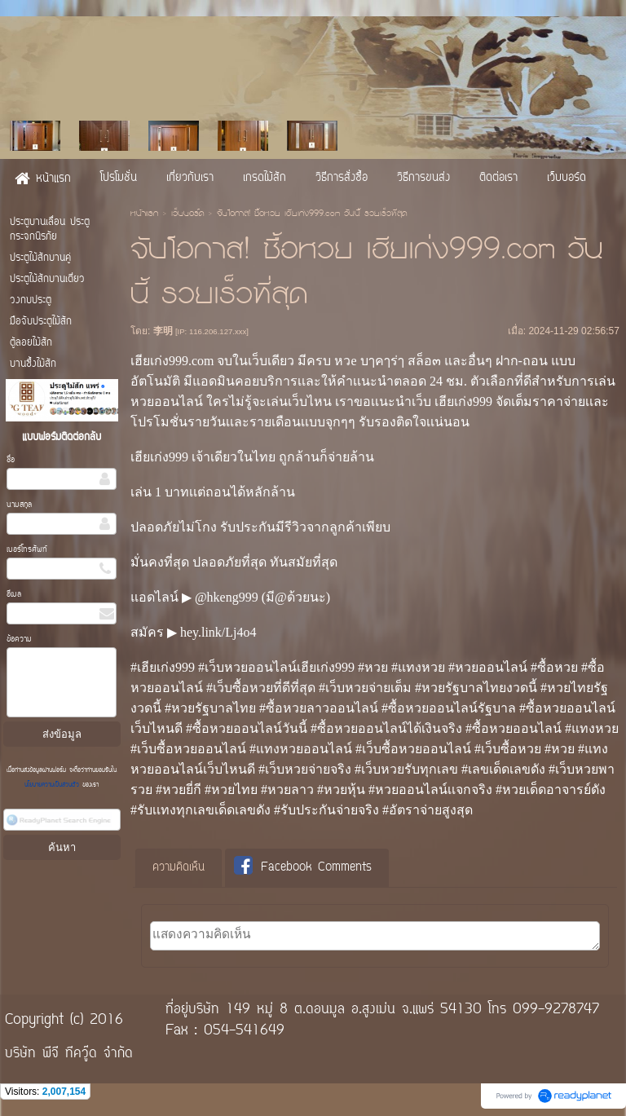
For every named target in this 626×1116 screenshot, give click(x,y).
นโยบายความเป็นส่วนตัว (53, 785)
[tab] (178, 868)
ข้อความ (19, 639)
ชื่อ (11, 460)
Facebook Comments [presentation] (303, 867)
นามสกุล (19, 505)
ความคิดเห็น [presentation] (178, 867)
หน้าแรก (144, 214)
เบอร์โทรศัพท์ (27, 550)
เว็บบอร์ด (187, 214)
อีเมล (14, 595)
